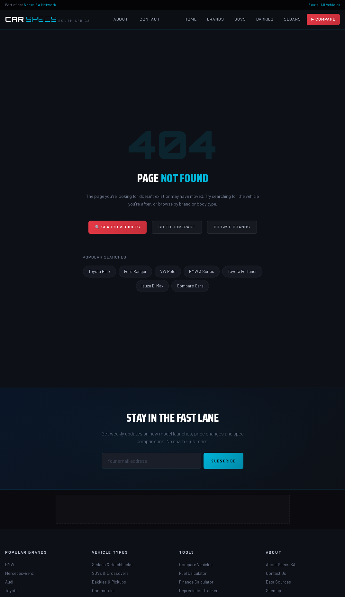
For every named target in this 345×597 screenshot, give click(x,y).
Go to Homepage (177, 227)
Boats (313, 5)
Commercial (103, 590)
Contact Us (276, 573)
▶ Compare (323, 19)
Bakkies (265, 19)
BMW (9, 564)
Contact (150, 19)
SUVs (240, 19)
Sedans (292, 19)
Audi (9, 581)
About (120, 19)
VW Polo (168, 271)
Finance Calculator (196, 581)
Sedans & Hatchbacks (112, 564)
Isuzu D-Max (152, 285)
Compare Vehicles (196, 564)
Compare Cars (190, 285)
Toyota (11, 590)
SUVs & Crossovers (110, 573)
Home (191, 19)
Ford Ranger (135, 271)
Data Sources (278, 581)
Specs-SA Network (40, 5)
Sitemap (273, 590)
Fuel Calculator (193, 573)
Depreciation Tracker (198, 590)
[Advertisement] (173, 509)
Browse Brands (232, 227)
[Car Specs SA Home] (47, 19)
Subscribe (223, 460)
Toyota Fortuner (242, 271)
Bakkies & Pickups (109, 581)
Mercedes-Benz (19, 573)
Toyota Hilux (99, 271)
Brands (215, 19)
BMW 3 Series (201, 271)
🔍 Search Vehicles (117, 227)
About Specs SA (280, 564)
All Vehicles (330, 5)
